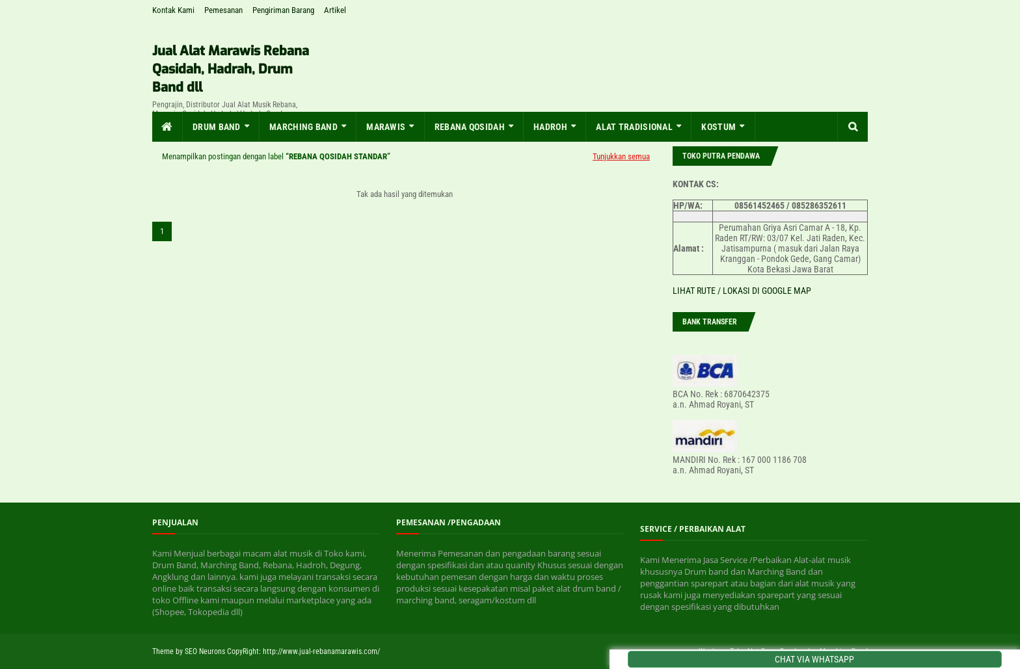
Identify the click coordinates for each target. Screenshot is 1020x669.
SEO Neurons (205, 651)
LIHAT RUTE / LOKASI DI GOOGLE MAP (742, 290)
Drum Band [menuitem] (217, 127)
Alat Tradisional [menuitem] (634, 127)
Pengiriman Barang (283, 10)
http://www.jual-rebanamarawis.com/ (321, 651)
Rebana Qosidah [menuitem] (470, 127)
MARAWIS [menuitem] (385, 127)
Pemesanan (223, 10)
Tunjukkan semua (621, 156)
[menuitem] (167, 127)
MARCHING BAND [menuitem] (303, 127)
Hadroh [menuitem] (550, 127)
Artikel (335, 10)
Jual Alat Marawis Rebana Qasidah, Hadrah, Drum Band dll (230, 69)
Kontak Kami (173, 10)
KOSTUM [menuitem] (718, 127)
